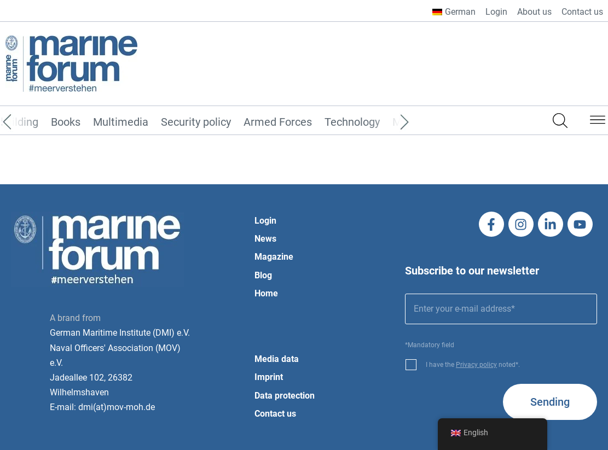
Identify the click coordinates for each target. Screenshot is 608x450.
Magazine (273, 257)
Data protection (284, 395)
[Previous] (23, 122)
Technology (352, 122)
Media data (276, 359)
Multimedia (120, 122)
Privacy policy (476, 365)
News (265, 238)
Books (65, 122)
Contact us (582, 12)
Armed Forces (278, 122)
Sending (550, 401)
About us (534, 12)
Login (496, 12)
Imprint (268, 377)
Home (266, 293)
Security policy (196, 122)
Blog (263, 275)
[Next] (388, 122)
